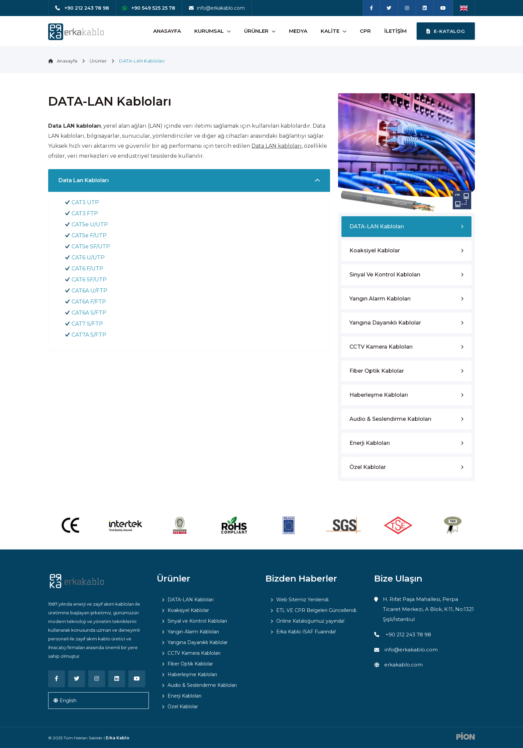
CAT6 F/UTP (87, 268)
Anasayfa (167, 31)
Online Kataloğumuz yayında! (310, 621)
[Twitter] (389, 8)
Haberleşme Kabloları (378, 395)
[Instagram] (407, 8)
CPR (365, 31)
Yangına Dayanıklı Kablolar (385, 323)
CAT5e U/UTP (90, 224)
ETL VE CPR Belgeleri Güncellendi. (316, 610)
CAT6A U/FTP (89, 290)
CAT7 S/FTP (87, 324)
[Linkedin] (424, 8)
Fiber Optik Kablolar (376, 371)
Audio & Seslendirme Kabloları (390, 419)
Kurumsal (209, 31)
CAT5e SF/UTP (91, 246)
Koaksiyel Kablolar (374, 250)
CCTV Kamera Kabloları (381, 347)
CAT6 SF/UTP (89, 279)
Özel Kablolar (367, 467)
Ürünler (256, 31)
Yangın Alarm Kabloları (380, 298)
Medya (298, 31)
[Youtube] (443, 8)
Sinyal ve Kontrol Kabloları (384, 274)
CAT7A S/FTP (89, 335)
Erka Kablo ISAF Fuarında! (306, 632)
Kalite (330, 31)
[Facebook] (371, 8)
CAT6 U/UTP (88, 257)
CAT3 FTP (85, 213)
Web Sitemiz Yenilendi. (302, 600)
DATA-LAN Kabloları (376, 226)
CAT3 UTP (85, 202)
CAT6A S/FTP (89, 312)
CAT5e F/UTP (89, 235)
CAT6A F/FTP (89, 301)
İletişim (395, 31)
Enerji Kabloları (369, 443)
